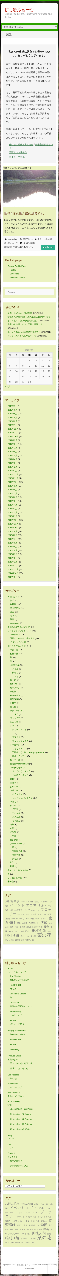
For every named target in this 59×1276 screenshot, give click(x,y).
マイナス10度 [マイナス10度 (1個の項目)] (31, 914)
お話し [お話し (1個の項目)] (36, 901)
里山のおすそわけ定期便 (19, 627)
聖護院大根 (17, 851)
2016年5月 (12, 501)
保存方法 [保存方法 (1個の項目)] (44, 919)
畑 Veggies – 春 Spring (20, 1114)
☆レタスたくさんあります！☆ (22, 336)
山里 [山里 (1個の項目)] (7, 927)
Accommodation (17, 277)
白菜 (12, 824)
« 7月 (7, 386)
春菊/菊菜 (14, 699)
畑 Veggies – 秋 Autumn (21, 1124)
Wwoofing (14, 274)
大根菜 (15, 859)
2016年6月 (12, 497)
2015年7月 (12, 539)
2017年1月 (12, 470)
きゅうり (14, 722)
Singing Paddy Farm (17, 266)
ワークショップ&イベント (19, 631)
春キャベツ (15, 695)
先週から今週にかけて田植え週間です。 (26, 324)
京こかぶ (16, 817)
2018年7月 (12, 406)
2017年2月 (12, 467)
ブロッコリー (16, 843)
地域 (12, 615)
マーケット (15, 634)
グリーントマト (19, 729)
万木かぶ (16, 813)
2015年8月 (12, 535)
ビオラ (15, 714)
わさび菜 (14, 840)
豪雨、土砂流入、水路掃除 (20, 313)
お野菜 (13, 604)
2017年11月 (13, 432)
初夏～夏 (14, 653)
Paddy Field (15, 1039)
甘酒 (12, 866)
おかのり (14, 786)
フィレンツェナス (20, 741)
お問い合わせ (16, 1161)
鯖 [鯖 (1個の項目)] (33, 940)
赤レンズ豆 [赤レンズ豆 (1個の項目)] (9, 940)
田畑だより (42, 239)
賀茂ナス (16, 737)
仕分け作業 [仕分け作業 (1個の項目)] (35, 919)
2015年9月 (12, 531)
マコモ (13, 802)
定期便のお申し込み (19, 1166)
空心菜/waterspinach (19, 764)
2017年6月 (12, 451)
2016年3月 (12, 508)
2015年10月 (13, 527)
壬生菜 (13, 836)
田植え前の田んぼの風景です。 (25, 213)
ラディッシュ (16, 710)
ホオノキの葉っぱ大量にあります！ (24, 332)
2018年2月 (12, 421)
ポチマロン (17, 794)
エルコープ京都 (17, 157)
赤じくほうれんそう (21, 771)
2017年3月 (12, 463)
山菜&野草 (15, 665)
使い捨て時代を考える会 (21, 144)
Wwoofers (14, 623)
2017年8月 (12, 444)
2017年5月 (12, 455)
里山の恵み (15, 608)
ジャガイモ (15, 718)
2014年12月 (13, 565)
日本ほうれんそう (20, 775)
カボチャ (14, 790)
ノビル (15, 669)
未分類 (11, 881)
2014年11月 (13, 569)
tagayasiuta (12, 239)
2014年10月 (13, 573)
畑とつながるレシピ (17, 646)
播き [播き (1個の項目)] (12, 927)
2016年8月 (12, 489)
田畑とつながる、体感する (22, 638)
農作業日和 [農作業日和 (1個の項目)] (19, 940)
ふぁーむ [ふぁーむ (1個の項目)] (44, 901)
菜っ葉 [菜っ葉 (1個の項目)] (33, 936)
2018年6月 (12, 410)
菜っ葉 (13, 707)
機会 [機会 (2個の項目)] (46, 926)
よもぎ (15, 676)
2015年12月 (13, 520)
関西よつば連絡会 (18, 152)
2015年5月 (12, 546)
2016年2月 (12, 512)
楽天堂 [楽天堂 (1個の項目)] (22, 927)
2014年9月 (12, 577)
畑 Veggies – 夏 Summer (21, 1119)
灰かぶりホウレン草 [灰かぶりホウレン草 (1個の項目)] (16, 931)
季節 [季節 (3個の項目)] (43, 922)
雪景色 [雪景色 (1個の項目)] (28, 940)
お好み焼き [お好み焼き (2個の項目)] (12, 901)
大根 (12, 847)
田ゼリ (15, 672)
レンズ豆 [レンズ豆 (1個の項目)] (47, 914)
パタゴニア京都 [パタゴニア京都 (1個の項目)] (16, 910)
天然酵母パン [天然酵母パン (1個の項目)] (34, 923)
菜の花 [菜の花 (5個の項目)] (44, 935)
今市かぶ (16, 821)
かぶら (13, 805)
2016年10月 (13, 482)
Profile (13, 270)
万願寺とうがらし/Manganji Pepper (28, 752)
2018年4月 (12, 417)
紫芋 (12, 862)
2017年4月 (12, 459)
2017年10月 (13, 436)
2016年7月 (12, 493)
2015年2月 (12, 558)
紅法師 (13, 832)
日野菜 (15, 809)
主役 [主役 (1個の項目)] (27, 919)
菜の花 (13, 680)
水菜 (12, 828)
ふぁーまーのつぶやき (18, 870)
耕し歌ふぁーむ (19, 9)
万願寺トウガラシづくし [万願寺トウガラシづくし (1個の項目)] (14, 919)
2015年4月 (12, 550)
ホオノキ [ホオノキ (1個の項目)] (20, 914)
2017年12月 (13, 429)
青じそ (13, 779)
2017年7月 (12, 448)
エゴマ (13, 783)
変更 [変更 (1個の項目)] (19, 923)
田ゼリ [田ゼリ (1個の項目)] (28, 931)
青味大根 (16, 855)
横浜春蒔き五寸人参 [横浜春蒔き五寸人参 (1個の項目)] (34, 927)
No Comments (29, 243)
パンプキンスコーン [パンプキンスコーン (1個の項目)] (31, 910)
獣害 (12, 619)
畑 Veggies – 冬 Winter (20, 1129)
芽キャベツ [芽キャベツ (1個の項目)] (25, 936)
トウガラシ (15, 745)
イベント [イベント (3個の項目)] (17, 905)
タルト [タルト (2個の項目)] (42, 905)
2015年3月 (12, 554)
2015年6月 (12, 543)
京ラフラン (15, 688)
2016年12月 (13, 474)
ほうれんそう (16, 767)
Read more (48, 247)
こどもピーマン (19, 748)
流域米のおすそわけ (19, 1068)
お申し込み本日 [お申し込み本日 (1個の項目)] (27, 901)
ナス (12, 733)
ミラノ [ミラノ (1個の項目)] (40, 914)
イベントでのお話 (18, 642)
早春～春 (14, 650)
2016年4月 (12, 505)
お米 (50, 239)
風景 (12, 612)
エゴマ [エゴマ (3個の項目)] (31, 905)
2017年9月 (12, 440)
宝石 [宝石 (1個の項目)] (50, 923)
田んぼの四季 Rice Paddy (21, 1109)
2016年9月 (12, 486)
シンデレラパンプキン (22, 798)
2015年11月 (13, 524)
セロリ (13, 703)
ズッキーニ (15, 760)
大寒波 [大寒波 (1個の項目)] (24, 923)
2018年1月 (12, 425)
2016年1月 (12, 516)
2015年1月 (12, 562)
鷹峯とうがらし (19, 756)
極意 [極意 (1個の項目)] (16, 927)
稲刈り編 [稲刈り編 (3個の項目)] (12, 935)
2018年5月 (12, 413)
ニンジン (14, 684)
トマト (13, 726)
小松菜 (13, 691)
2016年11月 (13, 478)
